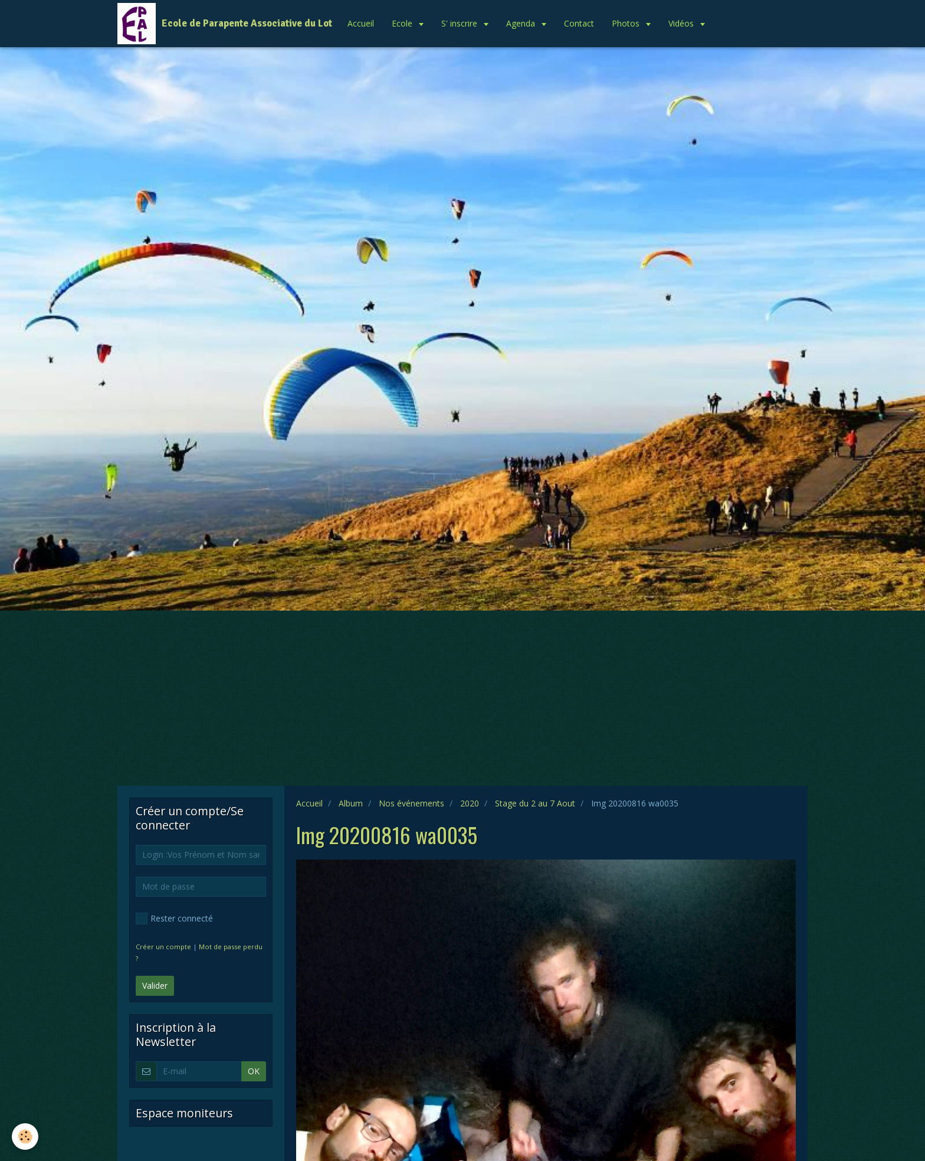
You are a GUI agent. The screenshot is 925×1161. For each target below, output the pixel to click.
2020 (469, 803)
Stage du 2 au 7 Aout (535, 803)
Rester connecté (174, 918)
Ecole (403, 23)
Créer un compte (163, 946)
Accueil (360, 23)
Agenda (521, 23)
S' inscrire (460, 23)
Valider (155, 985)
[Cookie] (25, 1136)
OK (254, 1071)
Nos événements (411, 803)
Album (351, 803)
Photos (627, 23)
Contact (579, 23)
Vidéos (682, 23)
